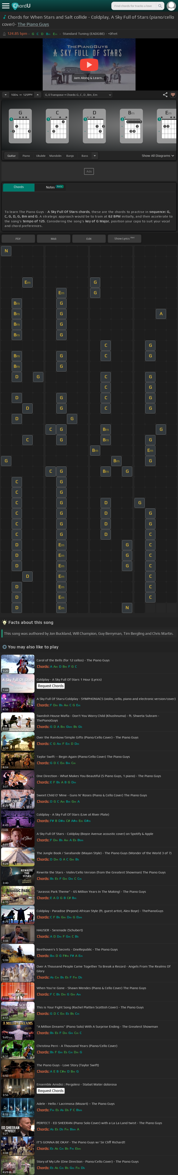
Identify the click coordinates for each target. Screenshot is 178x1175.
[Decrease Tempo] (5, 95)
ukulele (40, 155)
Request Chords (50, 686)
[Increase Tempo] (37, 95)
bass (85, 155)
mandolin (55, 155)
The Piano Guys (33, 24)
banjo (70, 155)
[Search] (160, 6)
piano (26, 155)
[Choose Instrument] (95, 155)
